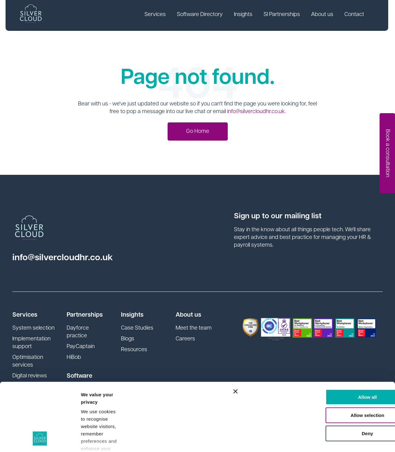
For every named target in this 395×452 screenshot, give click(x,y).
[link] (155, 15)
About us (323, 15)
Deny (328, 371)
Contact (355, 15)
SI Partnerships (282, 15)
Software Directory (200, 15)
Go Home (197, 131)
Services (155, 15)
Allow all (327, 335)
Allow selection (327, 353)
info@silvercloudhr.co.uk (256, 112)
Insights (244, 15)
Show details (95, 439)
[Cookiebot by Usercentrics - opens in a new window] (40, 440)
